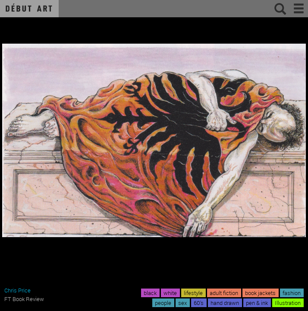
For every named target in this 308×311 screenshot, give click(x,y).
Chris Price (17, 290)
